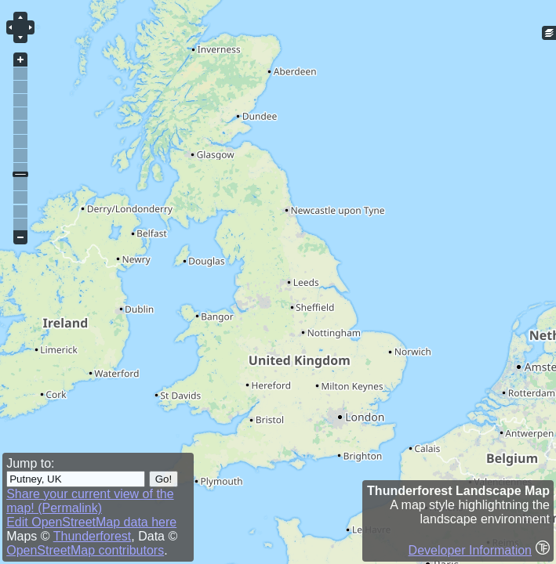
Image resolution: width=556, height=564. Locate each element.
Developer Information (470, 550)
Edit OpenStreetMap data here (91, 522)
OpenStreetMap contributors (85, 550)
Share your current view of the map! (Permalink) (89, 501)
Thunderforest (92, 536)
